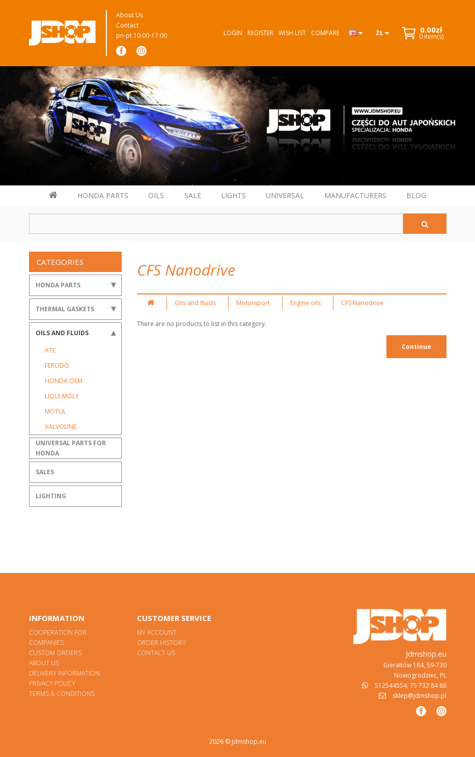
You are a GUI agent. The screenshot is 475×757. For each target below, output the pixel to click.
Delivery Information (64, 673)
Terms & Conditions (62, 693)
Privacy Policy (52, 683)
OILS (156, 195)
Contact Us (156, 652)
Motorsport (253, 303)
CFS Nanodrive (362, 303)
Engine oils (305, 303)
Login (232, 33)
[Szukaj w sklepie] (216, 223)
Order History (161, 642)
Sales (45, 472)
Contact (127, 25)
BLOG (416, 195)
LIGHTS (233, 195)
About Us (129, 15)
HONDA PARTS (102, 195)
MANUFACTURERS (355, 195)
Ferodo (57, 365)
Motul (55, 411)
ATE (50, 350)
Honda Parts (58, 285)
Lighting (51, 496)
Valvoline (60, 426)
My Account (157, 632)
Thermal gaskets (65, 309)
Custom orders (55, 652)
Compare (325, 33)
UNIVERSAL (285, 195)
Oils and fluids (62, 333)
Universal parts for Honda (71, 448)
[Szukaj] (424, 223)
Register (260, 33)
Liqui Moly (62, 396)
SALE (192, 195)
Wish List (292, 33)
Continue (416, 346)
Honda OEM (63, 380)
